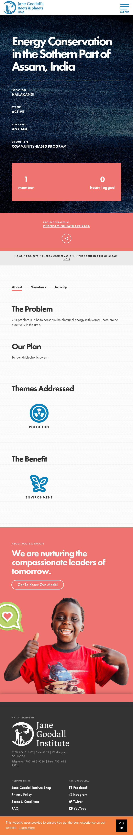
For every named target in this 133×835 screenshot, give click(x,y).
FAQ (15, 808)
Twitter (76, 801)
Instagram (78, 794)
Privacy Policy (22, 794)
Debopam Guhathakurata (66, 226)
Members (38, 287)
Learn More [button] (27, 827)
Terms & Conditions (25, 801)
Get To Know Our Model (38, 584)
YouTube (77, 808)
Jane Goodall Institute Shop (31, 787)
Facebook (78, 787)
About (17, 287)
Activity (60, 287)
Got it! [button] (121, 825)
